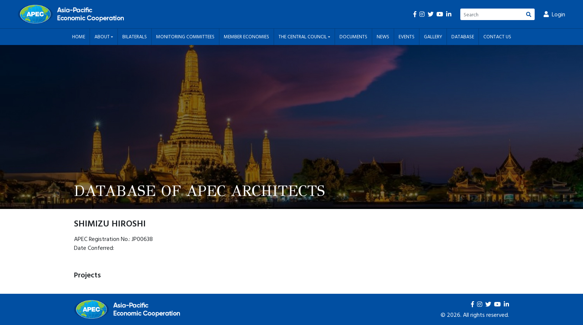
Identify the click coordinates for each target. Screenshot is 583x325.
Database (462, 36)
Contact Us (497, 36)
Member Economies (246, 36)
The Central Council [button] (303, 36)
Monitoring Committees (185, 36)
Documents (353, 36)
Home (78, 36)
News (383, 36)
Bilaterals (134, 36)
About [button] (102, 36)
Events (407, 36)
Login (554, 14)
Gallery (433, 36)
